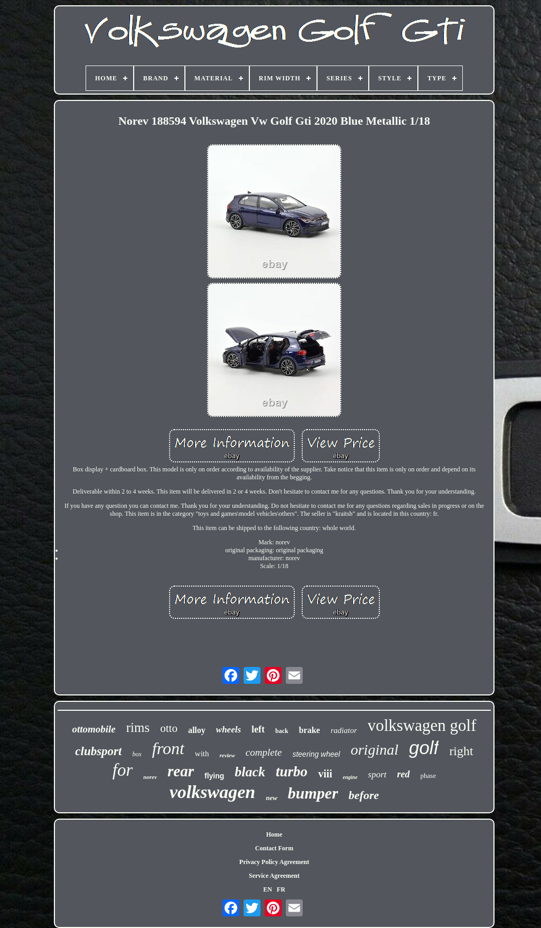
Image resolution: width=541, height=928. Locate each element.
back (281, 731)
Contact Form (274, 848)
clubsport (98, 751)
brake (309, 730)
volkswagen (212, 792)
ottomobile (93, 729)
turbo (291, 771)
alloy (197, 730)
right (461, 751)
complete (264, 752)
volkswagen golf (422, 725)
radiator (344, 730)
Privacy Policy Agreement (274, 862)
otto (169, 728)
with (202, 753)
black (250, 771)
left (258, 729)
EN (267, 889)
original (374, 749)
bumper (313, 793)
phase (428, 775)
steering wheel (316, 754)
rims (138, 727)
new (271, 798)
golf (424, 747)
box (136, 754)
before (364, 795)
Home (274, 834)
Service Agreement (274, 875)
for (123, 769)
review (227, 755)
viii (325, 773)
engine (350, 777)
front (168, 748)
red (403, 774)
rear (180, 771)
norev (150, 777)
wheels (228, 730)
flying (214, 776)
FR (281, 889)
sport (377, 774)
